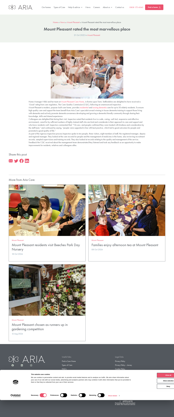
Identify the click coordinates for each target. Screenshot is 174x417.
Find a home (154, 7)
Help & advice (75, 7)
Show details (112, 412)
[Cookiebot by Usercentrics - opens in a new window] (15, 412)
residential (84, 107)
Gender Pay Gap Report (124, 385)
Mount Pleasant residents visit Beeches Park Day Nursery (46, 247)
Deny (154, 403)
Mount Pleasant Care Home (72, 101)
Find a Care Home (69, 361)
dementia (103, 107)
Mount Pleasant (73, 22)
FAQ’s (64, 369)
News (87, 7)
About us (107, 7)
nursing (95, 107)
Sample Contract (68, 381)
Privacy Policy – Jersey (123, 365)
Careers (96, 7)
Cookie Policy (120, 369)
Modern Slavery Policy (123, 377)
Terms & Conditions (122, 373)
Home (55, 22)
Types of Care (59, 7)
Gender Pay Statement (123, 381)
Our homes (46, 7)
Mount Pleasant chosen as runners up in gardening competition (40, 327)
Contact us (119, 7)
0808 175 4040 (136, 7)
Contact (65, 385)
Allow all (154, 392)
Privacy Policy (120, 361)
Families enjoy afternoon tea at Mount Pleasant (124, 245)
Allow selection (154, 398)
